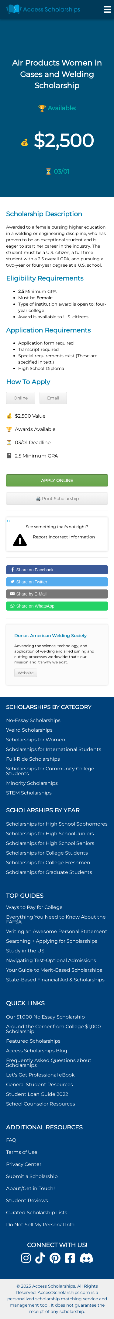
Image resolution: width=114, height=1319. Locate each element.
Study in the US (25, 951)
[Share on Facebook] (57, 569)
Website (26, 672)
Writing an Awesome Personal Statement (56, 931)
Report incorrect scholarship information (8, 520)
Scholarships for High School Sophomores (57, 824)
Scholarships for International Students (53, 749)
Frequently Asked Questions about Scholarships (49, 1062)
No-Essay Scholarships (33, 720)
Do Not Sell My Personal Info (40, 1225)
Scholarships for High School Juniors (50, 833)
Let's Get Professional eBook (40, 1075)
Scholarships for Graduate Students (49, 872)
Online (21, 398)
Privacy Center (23, 1164)
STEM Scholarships (29, 793)
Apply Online (57, 480)
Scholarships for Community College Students (50, 771)
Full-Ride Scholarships (33, 759)
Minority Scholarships (32, 783)
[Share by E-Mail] (57, 594)
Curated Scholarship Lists (36, 1212)
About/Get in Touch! (30, 1188)
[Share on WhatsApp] (57, 606)
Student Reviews (27, 1200)
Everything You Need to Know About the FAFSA (56, 919)
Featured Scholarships (34, 1041)
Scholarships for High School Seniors (50, 843)
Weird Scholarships (29, 730)
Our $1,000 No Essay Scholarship (45, 1017)
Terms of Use (21, 1152)
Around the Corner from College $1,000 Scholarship (53, 1029)
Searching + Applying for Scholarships (51, 941)
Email (53, 398)
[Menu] (107, 9)
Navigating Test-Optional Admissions (51, 960)
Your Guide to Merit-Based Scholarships (54, 970)
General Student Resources (39, 1084)
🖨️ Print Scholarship (57, 498)
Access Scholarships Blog (36, 1051)
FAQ (11, 1140)
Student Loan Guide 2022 (37, 1094)
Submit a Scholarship (32, 1176)
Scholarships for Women (35, 740)
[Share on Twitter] (57, 581)
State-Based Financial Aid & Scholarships (55, 980)
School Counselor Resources (40, 1104)
